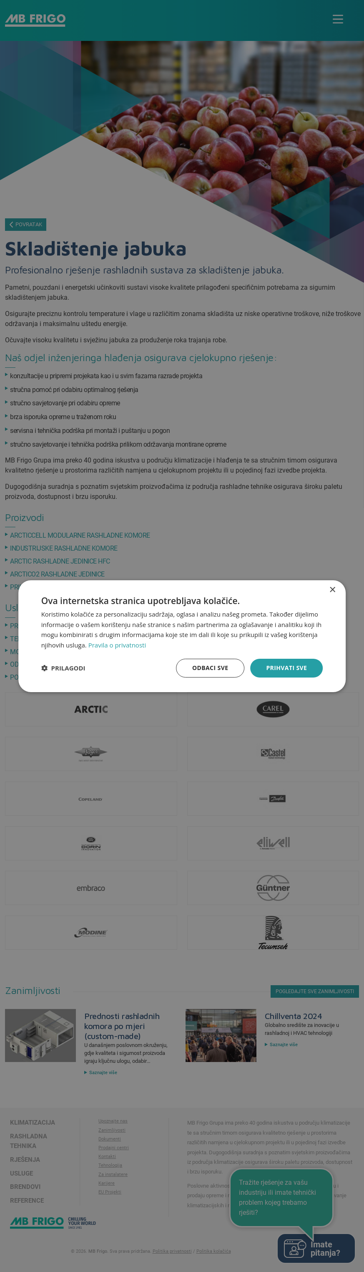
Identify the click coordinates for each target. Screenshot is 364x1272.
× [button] (332, 590)
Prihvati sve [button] (286, 668)
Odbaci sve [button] (210, 668)
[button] (63, 668)
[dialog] (182, 636)
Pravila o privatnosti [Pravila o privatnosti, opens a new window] (117, 645)
